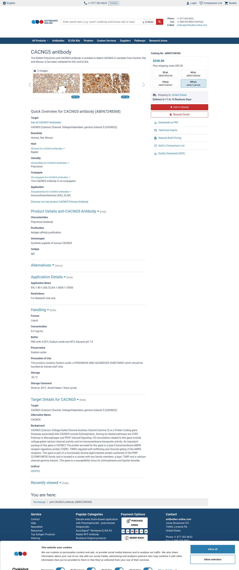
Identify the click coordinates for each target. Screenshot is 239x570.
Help (33, 523)
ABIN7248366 (193, 74)
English (9, 3)
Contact (114, 3)
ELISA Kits (74, 40)
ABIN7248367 (165, 83)
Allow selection (212, 553)
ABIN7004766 (165, 74)
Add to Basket (179, 107)
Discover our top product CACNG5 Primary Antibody (59, 201)
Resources (36, 530)
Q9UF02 (35, 471)
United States (179, 94)
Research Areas (158, 40)
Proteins (88, 40)
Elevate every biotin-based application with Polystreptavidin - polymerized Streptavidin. (97, 523)
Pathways (139, 40)
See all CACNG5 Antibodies (46, 122)
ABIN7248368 (193, 83)
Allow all (213, 542)
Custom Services (106, 40)
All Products (39, 40)
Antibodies (58, 40)
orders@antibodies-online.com (192, 25)
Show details (165, 563)
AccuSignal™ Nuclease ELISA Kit (94, 530)
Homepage (39, 502)
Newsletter (37, 526)
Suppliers (125, 40)
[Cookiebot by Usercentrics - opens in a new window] (20, 563)
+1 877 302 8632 (95, 3)
